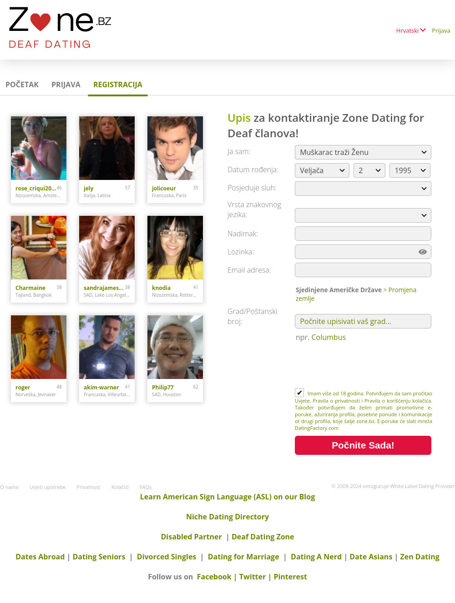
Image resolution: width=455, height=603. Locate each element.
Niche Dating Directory (227, 517)
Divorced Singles (167, 557)
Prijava (441, 30)
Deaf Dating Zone (263, 537)
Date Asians (370, 557)
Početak (22, 85)
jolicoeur (164, 188)
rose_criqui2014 (36, 188)
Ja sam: (239, 151)
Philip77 (163, 387)
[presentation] (364, 366)
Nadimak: (243, 234)
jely (88, 188)
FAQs (146, 486)
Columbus (329, 337)
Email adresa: (249, 270)
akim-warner (101, 387)
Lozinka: (241, 252)
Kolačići (120, 486)
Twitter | (256, 577)
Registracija (117, 85)
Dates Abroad (40, 557)
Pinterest (290, 577)
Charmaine (30, 288)
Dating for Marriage (243, 557)
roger (22, 387)
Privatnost (89, 486)
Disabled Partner (191, 537)
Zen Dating (419, 557)
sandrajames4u (104, 288)
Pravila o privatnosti (336, 400)
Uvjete (302, 400)
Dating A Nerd (316, 557)
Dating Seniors (99, 557)
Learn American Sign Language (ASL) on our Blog (227, 497)
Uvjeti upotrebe (48, 486)
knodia (161, 288)
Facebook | (218, 577)
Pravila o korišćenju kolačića (397, 400)
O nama (9, 486)
